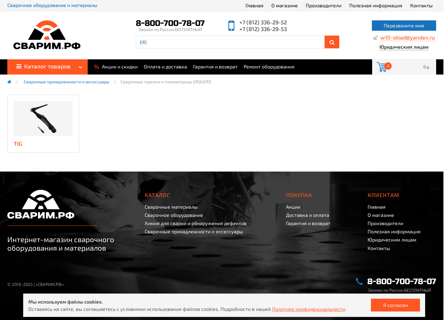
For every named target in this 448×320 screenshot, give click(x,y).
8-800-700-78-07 (170, 23)
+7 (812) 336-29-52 (263, 22)
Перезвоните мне (404, 25)
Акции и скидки (116, 66)
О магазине (284, 5)
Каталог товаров (43, 66)
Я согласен (395, 305)
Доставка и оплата (307, 215)
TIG (18, 143)
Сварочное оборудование (174, 215)
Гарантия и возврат (215, 66)
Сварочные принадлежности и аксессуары (66, 82)
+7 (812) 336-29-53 (263, 29)
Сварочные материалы (171, 207)
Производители (323, 5)
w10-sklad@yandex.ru (407, 38)
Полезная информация (375, 5)
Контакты (421, 5)
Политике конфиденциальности (308, 309)
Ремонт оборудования (269, 66)
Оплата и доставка (165, 66)
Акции (293, 207)
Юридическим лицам (404, 47)
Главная (254, 5)
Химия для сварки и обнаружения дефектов (196, 223)
